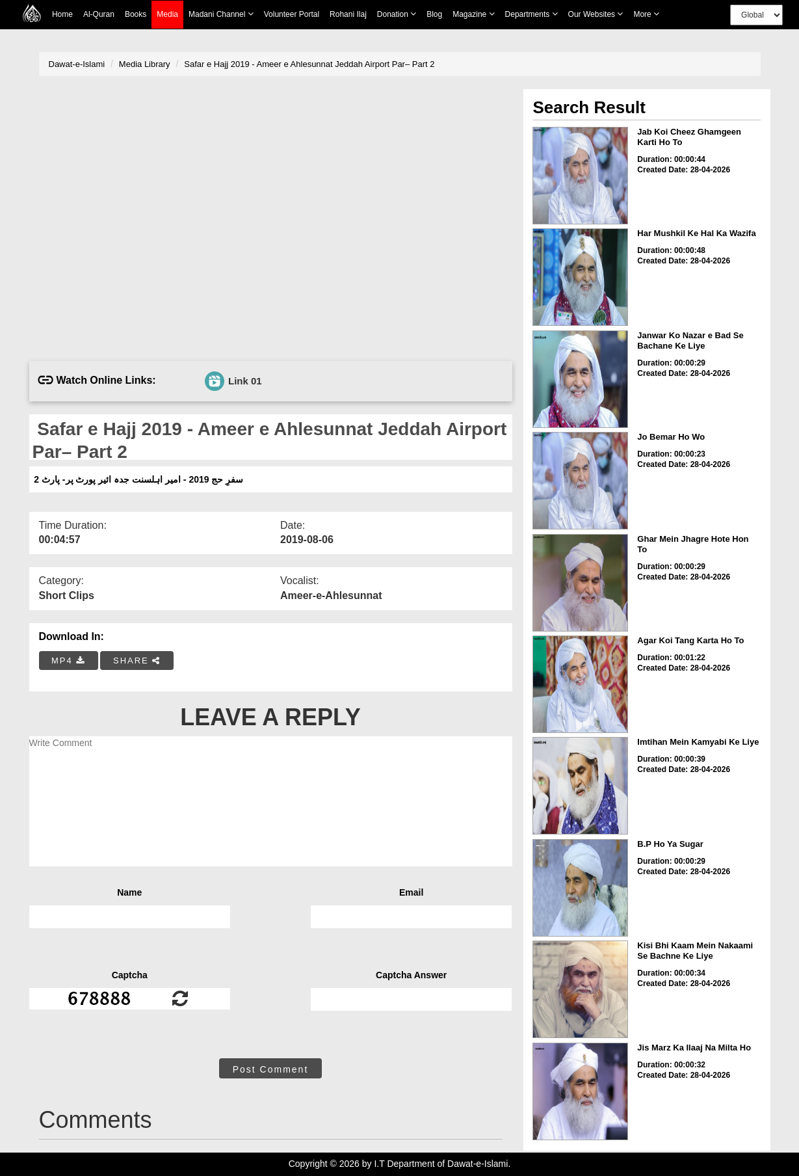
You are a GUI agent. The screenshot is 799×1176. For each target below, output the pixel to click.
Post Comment (271, 1069)
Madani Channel (221, 14)
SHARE (137, 660)
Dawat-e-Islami (77, 64)
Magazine (473, 14)
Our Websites (595, 14)
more (646, 14)
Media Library (144, 64)
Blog (434, 14)
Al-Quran (98, 14)
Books (135, 14)
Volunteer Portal (291, 14)
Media (167, 15)
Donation (396, 14)
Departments (531, 14)
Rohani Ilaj (348, 14)
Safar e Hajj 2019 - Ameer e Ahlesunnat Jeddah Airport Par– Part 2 (309, 64)
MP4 (68, 660)
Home (62, 14)
